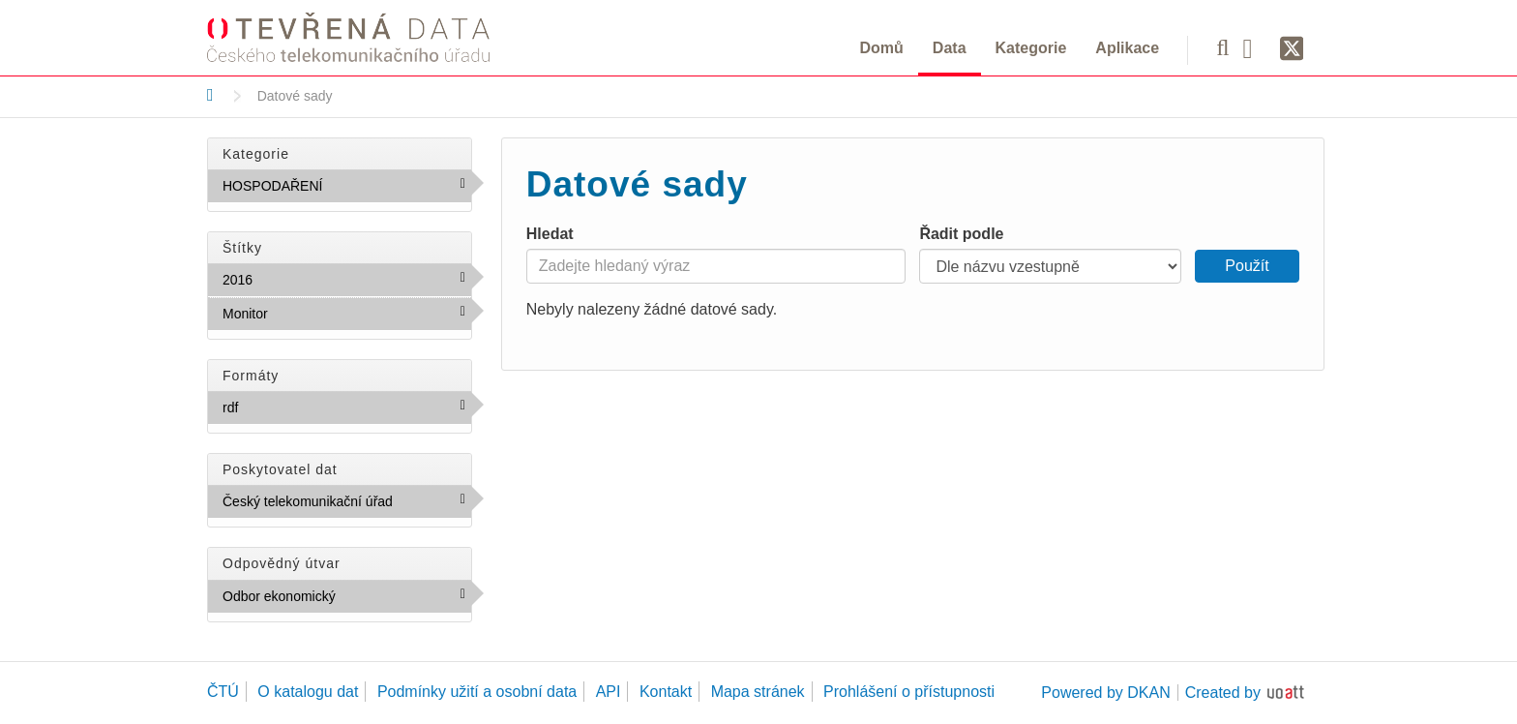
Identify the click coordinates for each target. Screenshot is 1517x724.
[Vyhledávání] (1222, 47)
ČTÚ (223, 691)
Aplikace (1127, 48)
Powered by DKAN (1105, 692)
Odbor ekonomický (347, 600)
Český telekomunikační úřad (347, 505)
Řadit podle (961, 234)
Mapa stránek (758, 691)
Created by (1223, 692)
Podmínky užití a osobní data (477, 691)
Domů (882, 48)
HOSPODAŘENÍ (347, 189)
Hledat (550, 234)
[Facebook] (1254, 47)
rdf (280, 406)
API (608, 691)
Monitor (310, 312)
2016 (295, 278)
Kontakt (666, 691)
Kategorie (1031, 48)
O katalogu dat (307, 691)
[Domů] (210, 95)
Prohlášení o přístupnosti (909, 691)
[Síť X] (1292, 49)
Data (950, 48)
